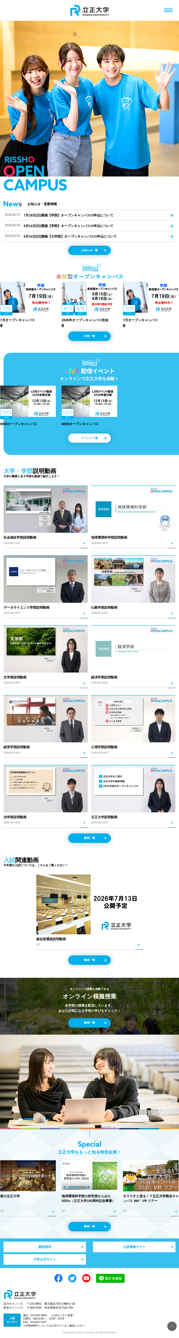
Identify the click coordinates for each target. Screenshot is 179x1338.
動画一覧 (89, 838)
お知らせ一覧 (89, 250)
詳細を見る (46, 515)
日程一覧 (89, 336)
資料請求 (44, 1247)
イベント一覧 (89, 438)
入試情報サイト (134, 1247)
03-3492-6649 (39, 1315)
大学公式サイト (44, 1259)
